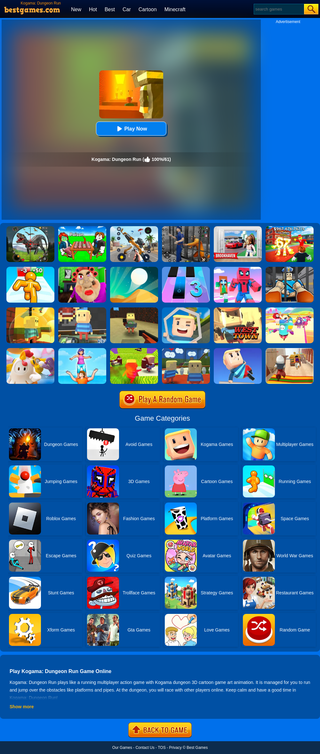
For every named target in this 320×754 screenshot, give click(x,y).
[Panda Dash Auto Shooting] (134, 228)
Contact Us (144, 747)
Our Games (122, 747)
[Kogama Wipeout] (238, 350)
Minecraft (175, 9)
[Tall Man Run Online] (30, 269)
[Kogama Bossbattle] (134, 309)
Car (127, 9)
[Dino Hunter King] (30, 228)
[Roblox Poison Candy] (82, 228)
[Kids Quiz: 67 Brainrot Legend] (290, 228)
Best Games (197, 747)
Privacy (175, 747)
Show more (22, 706)
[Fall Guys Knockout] (30, 350)
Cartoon (148, 9)
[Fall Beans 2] (290, 309)
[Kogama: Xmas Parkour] (134, 350)
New (76, 9)
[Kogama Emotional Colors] (82, 309)
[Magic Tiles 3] (186, 269)
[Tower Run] (82, 350)
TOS (161, 747)
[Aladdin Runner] (290, 350)
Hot (93, 9)
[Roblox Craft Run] (238, 269)
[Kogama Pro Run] (186, 309)
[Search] (278, 9)
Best (110, 9)
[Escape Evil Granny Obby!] (82, 269)
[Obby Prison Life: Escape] (290, 269)
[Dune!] (134, 269)
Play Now (131, 129)
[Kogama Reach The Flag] (30, 309)
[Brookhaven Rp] (238, 228)
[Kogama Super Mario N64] (186, 350)
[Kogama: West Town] (238, 309)
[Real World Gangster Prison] (186, 228)
